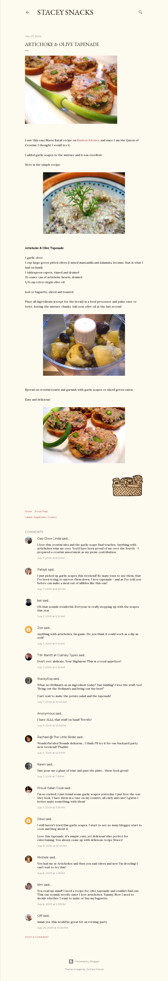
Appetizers (40, 517)
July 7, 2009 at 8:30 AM (51, 588)
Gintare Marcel (95, 969)
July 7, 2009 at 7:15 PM (50, 776)
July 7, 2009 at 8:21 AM (51, 557)
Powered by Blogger (84, 961)
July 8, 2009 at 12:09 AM (52, 845)
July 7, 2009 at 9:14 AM (51, 643)
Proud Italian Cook (50, 788)
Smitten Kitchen (88, 140)
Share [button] (28, 511)
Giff (39, 916)
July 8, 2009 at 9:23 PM (51, 904)
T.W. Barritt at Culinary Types (57, 655)
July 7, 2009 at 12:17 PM (51, 752)
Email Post (41, 511)
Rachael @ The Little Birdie (56, 737)
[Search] (140, 11)
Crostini (52, 517)
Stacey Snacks (65, 12)
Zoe (40, 628)
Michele (43, 857)
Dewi (41, 819)
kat (39, 600)
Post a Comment (37, 936)
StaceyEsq (44, 679)
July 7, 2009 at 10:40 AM (52, 701)
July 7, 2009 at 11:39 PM (51, 807)
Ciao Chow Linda (49, 538)
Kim (40, 885)
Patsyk (42, 569)
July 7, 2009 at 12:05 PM (51, 725)
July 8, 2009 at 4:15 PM (51, 873)
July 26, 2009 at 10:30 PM (52, 927)
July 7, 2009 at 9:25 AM (51, 667)
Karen (41, 764)
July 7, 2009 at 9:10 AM (51, 616)
